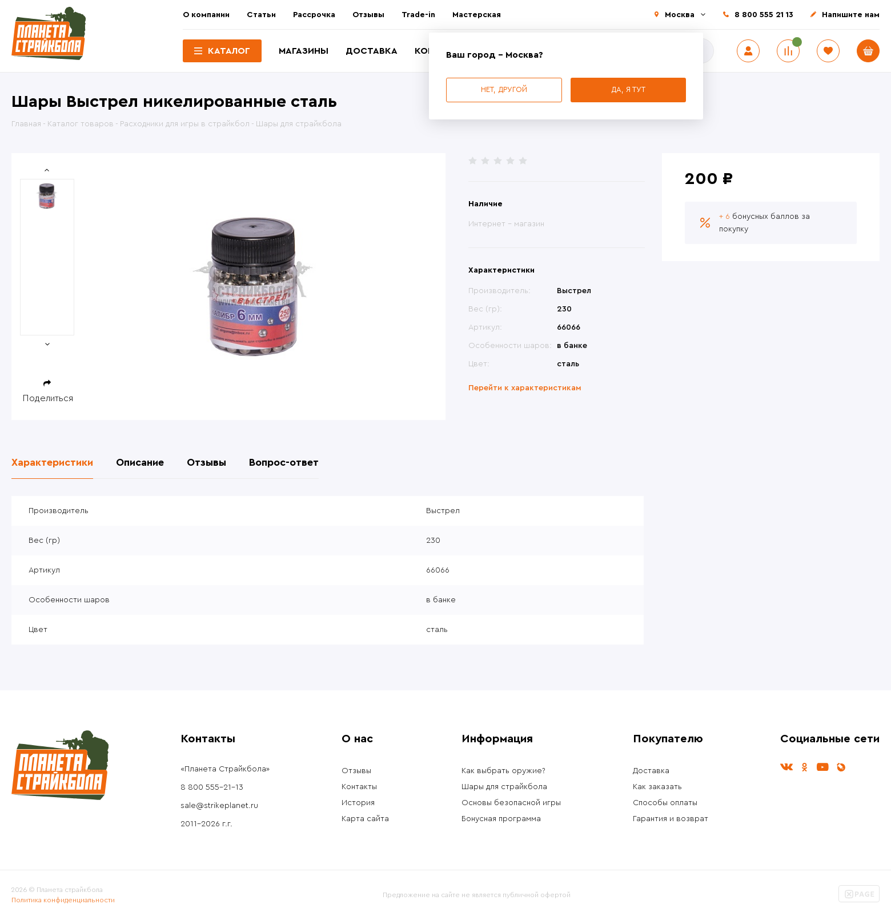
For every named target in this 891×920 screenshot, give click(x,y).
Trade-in (418, 15)
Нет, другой (504, 89)
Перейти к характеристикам (524, 388)
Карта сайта (365, 819)
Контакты (359, 787)
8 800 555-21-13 (211, 787)
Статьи (261, 15)
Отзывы (368, 15)
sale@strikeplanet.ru (219, 806)
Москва (680, 15)
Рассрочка (314, 15)
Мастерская (476, 15)
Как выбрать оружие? (503, 771)
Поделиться (48, 398)
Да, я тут (628, 89)
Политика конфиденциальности (63, 900)
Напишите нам (851, 15)
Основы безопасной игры (511, 803)
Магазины (303, 50)
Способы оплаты (665, 803)
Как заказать (657, 787)
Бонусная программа (501, 819)
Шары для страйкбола (504, 787)
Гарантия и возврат (670, 819)
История (358, 803)
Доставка (372, 50)
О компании (206, 15)
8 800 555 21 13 (764, 15)
